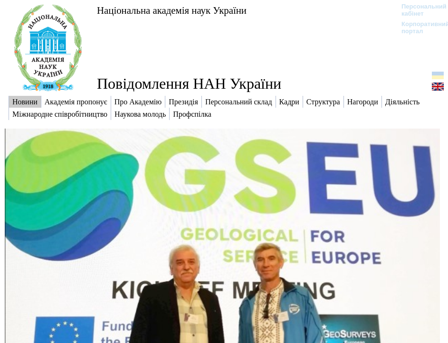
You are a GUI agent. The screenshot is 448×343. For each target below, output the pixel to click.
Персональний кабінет (419, 10)
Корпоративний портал (419, 27)
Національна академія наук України (172, 10)
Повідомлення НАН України (189, 83)
